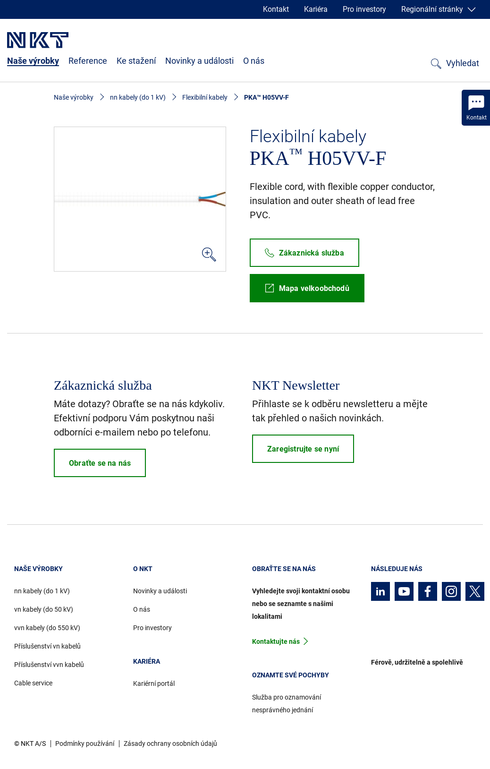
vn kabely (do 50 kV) (43, 609)
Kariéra (316, 9)
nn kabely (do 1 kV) (138, 97)
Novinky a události (199, 61)
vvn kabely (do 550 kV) (47, 628)
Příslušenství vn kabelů (47, 646)
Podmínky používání (84, 743)
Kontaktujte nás (276, 641)
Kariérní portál (154, 683)
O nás (253, 61)
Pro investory (364, 9)
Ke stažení (136, 61)
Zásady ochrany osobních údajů (170, 743)
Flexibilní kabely (205, 97)
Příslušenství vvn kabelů (49, 664)
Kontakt (276, 9)
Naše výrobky (33, 61)
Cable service (33, 683)
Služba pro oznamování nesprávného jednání (286, 703)
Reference (87, 61)
